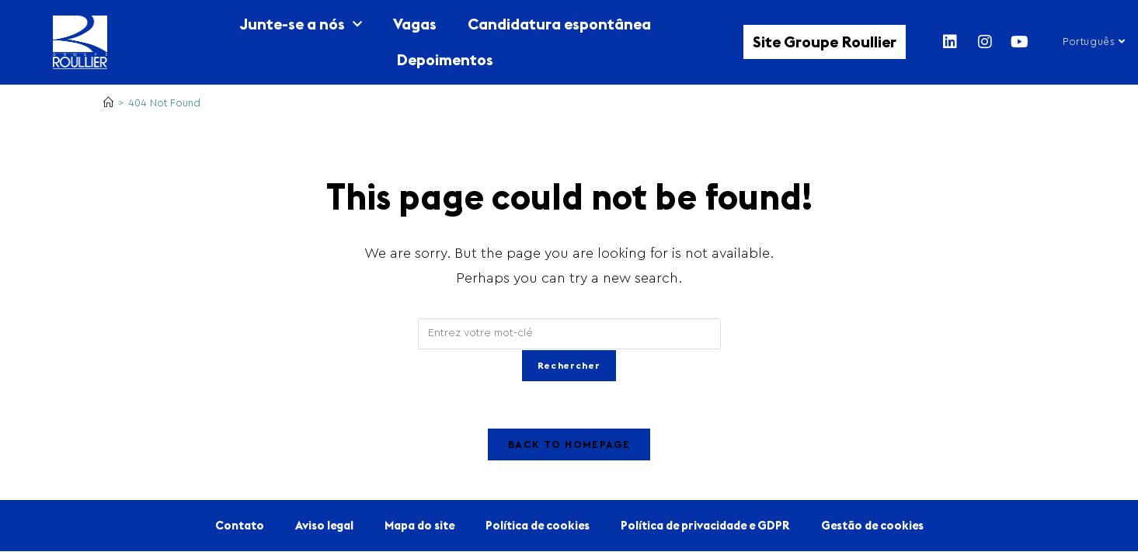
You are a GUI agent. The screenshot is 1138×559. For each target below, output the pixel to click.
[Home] (108, 103)
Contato (239, 526)
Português (1094, 41)
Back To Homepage (569, 445)
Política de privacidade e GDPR (705, 526)
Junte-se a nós (300, 24)
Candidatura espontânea (559, 23)
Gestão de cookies (872, 526)
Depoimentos (444, 59)
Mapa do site (419, 526)
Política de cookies (537, 526)
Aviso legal (324, 526)
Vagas (415, 23)
